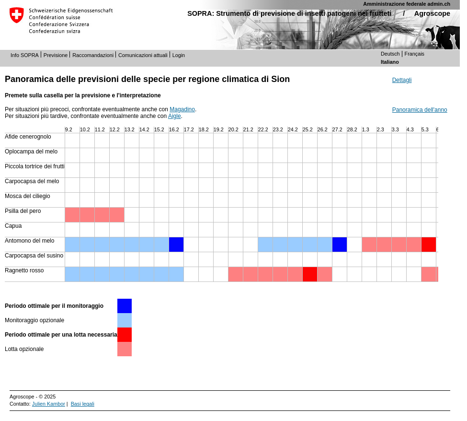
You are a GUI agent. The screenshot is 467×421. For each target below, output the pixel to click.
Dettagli (402, 80)
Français (414, 54)
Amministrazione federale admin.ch (406, 4)
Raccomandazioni (93, 55)
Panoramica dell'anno (419, 109)
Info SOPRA (25, 55)
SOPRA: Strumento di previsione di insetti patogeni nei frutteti (289, 13)
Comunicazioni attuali (143, 55)
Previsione (56, 55)
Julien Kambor (48, 404)
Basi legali (82, 404)
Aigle (174, 116)
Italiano (390, 62)
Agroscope (432, 13)
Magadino (182, 109)
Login (178, 55)
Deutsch (390, 54)
